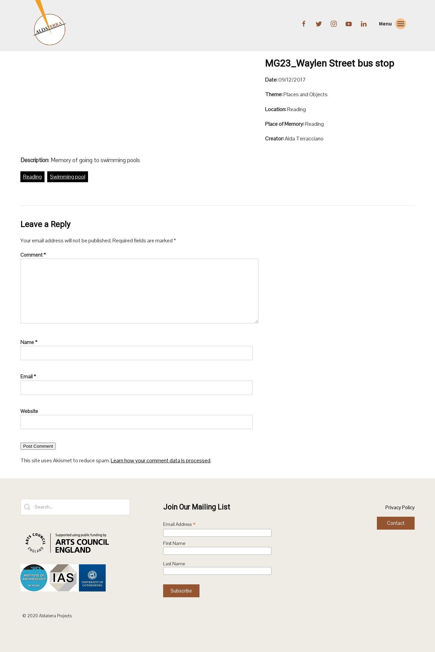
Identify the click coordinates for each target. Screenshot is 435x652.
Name (28, 342)
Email (28, 376)
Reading (32, 176)
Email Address (179, 525)
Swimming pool (67, 176)
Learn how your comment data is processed (160, 460)
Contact (395, 523)
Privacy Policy (400, 507)
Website (29, 411)
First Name (174, 543)
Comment (33, 255)
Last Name (174, 564)
